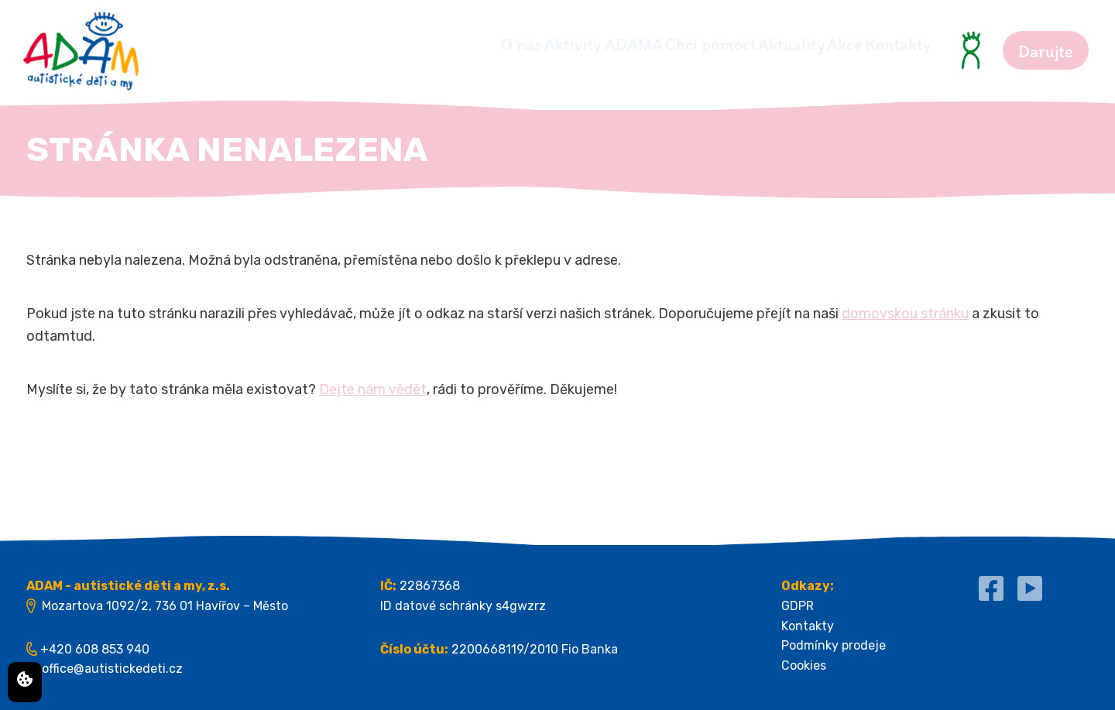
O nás (377, 44)
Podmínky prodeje (833, 645)
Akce (816, 44)
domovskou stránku (905, 313)
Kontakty (898, 44)
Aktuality (734, 44)
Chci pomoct (624, 44)
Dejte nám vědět (373, 389)
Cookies (803, 665)
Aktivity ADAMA (488, 44)
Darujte (1045, 51)
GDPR (797, 606)
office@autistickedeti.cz (112, 668)
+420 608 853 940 (94, 649)
